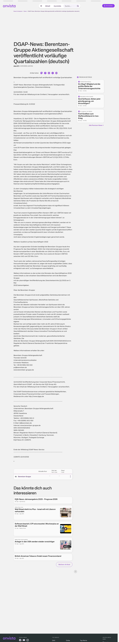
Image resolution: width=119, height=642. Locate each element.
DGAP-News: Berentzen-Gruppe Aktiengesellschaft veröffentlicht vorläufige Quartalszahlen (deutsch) (53, 11)
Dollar (68, 640)
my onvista (57, 6)
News (25, 11)
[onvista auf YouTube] (24, 640)
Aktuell (47, 6)
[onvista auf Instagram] (27, 640)
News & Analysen (18, 11)
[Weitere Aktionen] (70, 476)
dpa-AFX (16, 66)
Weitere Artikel (64, 564)
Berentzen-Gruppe (24, 477)
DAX (53, 640)
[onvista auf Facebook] (20, 640)
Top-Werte (83, 640)
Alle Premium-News (96, 125)
